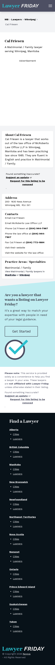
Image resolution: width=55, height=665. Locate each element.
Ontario (13, 569)
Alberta (13, 429)
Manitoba (10, 275)
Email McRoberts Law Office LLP (23, 223)
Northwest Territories (22, 517)
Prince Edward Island (22, 586)
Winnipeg (30, 19)
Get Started (21, 331)
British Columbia (19, 447)
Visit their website (15, 247)
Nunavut (14, 551)
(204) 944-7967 (38, 228)
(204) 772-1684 (35, 242)
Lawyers (16, 19)
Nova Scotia (16, 534)
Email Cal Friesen (14, 218)
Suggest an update (17, 177)
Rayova (27, 653)
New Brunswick (18, 482)
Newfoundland (18, 499)
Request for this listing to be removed (27, 183)
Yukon (13, 621)
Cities (16, 434)
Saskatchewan (18, 604)
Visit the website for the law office (24, 252)
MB (7, 19)
